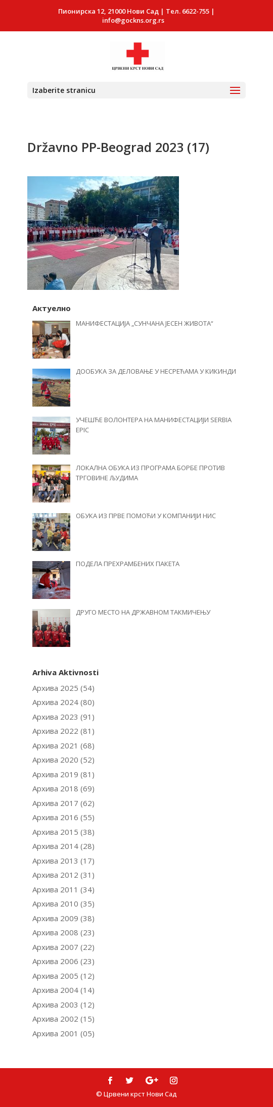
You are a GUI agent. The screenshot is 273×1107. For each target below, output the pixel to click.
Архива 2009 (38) (63, 918)
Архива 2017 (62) (63, 803)
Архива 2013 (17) (63, 861)
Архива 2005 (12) (63, 976)
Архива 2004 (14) (63, 990)
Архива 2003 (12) (63, 1004)
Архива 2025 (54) (63, 688)
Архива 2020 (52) (63, 759)
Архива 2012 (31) (63, 875)
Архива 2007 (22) (63, 947)
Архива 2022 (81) (63, 731)
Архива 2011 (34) (63, 889)
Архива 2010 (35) (63, 903)
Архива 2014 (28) (63, 846)
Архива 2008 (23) (63, 932)
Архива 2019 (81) (63, 774)
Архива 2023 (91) (63, 717)
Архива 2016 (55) (63, 817)
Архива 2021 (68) (63, 745)
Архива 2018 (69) (63, 788)
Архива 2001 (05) (63, 1033)
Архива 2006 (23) (63, 961)
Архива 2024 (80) (63, 702)
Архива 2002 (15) (63, 1019)
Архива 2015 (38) (63, 832)
